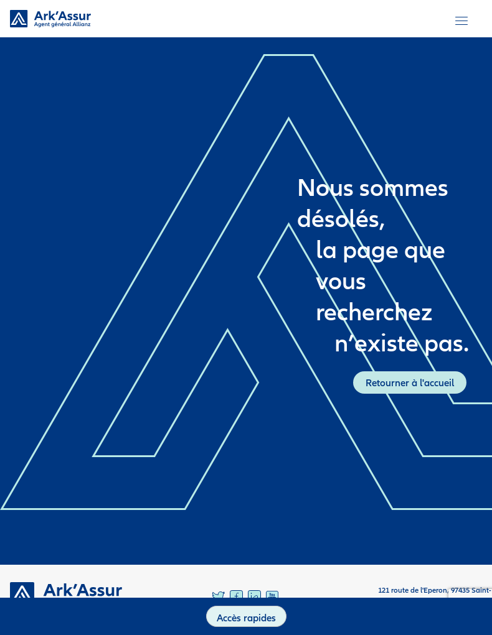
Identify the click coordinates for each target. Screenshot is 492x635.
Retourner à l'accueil (410, 382)
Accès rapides (246, 617)
